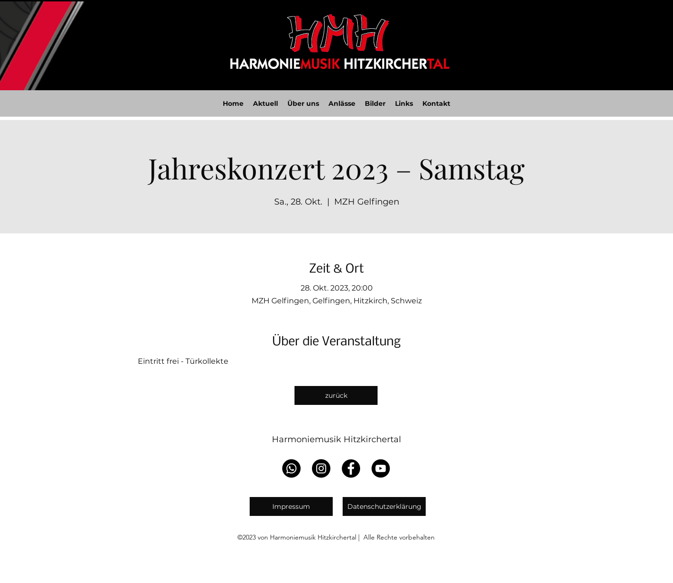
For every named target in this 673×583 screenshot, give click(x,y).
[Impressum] (291, 506)
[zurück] (336, 395)
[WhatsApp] (291, 468)
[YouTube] (380, 468)
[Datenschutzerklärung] (384, 506)
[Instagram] (321, 468)
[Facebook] (351, 468)
